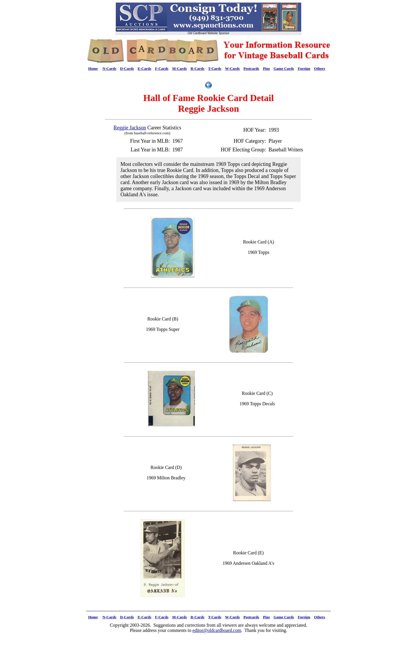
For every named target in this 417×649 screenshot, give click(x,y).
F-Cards (161, 68)
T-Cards (214, 68)
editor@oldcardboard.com (217, 630)
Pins (266, 68)
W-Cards (232, 68)
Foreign (304, 68)
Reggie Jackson (130, 128)
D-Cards (127, 68)
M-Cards (179, 68)
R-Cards (197, 68)
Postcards (251, 68)
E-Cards (144, 68)
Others (319, 68)
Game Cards (284, 68)
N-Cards (109, 68)
